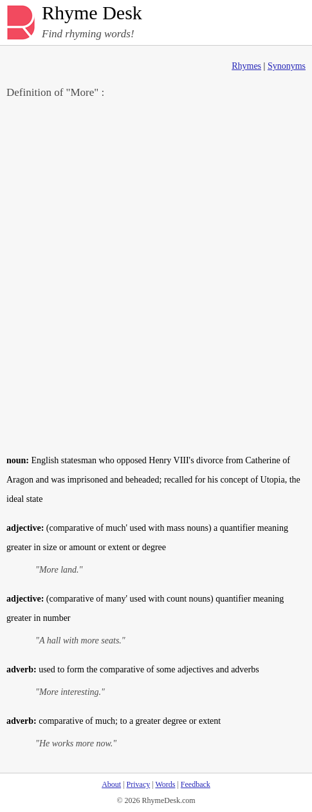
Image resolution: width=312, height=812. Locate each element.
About (111, 784)
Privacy (139, 784)
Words (165, 784)
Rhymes (246, 66)
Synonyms (287, 66)
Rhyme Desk (92, 13)
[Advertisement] (156, 276)
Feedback (195, 784)
